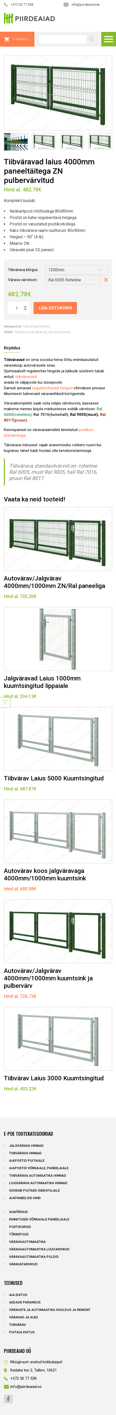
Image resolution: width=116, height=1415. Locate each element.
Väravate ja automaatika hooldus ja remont (49, 1310)
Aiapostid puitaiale (26, 1161)
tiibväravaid (25, 376)
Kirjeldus (12, 348)
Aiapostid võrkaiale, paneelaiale (38, 1168)
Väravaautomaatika (27, 1242)
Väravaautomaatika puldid (34, 1257)
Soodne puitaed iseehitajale (34, 1190)
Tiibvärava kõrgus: (23, 269)
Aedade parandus (25, 1302)
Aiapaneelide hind (25, 1198)
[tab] (12, 348)
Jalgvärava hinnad (26, 1146)
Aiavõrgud (18, 1212)
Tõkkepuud (19, 1234)
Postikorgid (20, 1227)
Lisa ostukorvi (55, 308)
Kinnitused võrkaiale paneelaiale (39, 1219)
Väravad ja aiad (23, 1317)
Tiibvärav (21, 332)
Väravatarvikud (23, 1264)
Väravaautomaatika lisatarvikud (39, 1249)
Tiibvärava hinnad (36, 326)
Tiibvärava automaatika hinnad (37, 1175)
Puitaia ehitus (22, 1332)
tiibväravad (38, 332)
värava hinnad (59, 332)
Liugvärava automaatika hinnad (38, 1183)
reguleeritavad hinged (52, 388)
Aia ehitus (18, 1295)
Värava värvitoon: (22, 279)
